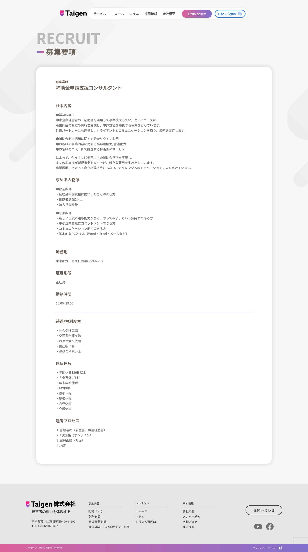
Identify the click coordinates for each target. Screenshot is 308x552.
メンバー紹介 (191, 516)
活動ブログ (190, 522)
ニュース (141, 511)
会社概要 (188, 511)
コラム (140, 516)
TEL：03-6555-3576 (45, 525)
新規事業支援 (97, 522)
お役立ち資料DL (146, 522)
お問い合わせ (264, 510)
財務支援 (94, 516)
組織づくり (95, 511)
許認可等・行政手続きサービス (109, 527)
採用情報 (188, 527)
